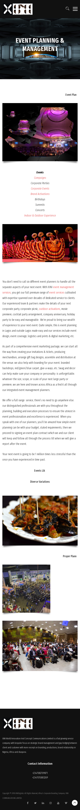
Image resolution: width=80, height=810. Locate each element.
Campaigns (40, 179)
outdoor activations (49, 309)
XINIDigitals (19, 793)
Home (27, 57)
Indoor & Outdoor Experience (40, 212)
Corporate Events (40, 189)
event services (56, 292)
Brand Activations (40, 193)
